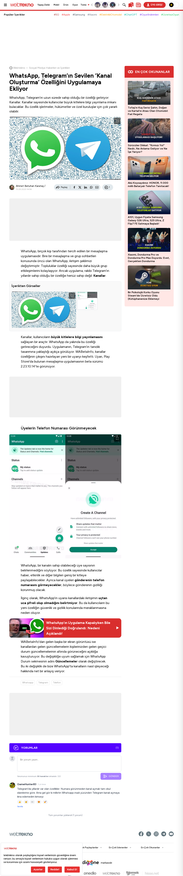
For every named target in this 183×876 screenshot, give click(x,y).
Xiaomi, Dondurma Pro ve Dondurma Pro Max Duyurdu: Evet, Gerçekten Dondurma (149, 258)
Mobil (56, 5)
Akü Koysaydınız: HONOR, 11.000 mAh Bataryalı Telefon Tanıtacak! (148, 184)
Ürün (65, 5)
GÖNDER (111, 776)
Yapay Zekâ (43, 5)
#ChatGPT (130, 14)
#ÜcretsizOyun (170, 14)
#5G (56, 14)
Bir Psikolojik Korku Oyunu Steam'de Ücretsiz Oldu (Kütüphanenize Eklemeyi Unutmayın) (143, 296)
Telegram (43, 682)
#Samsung (79, 14)
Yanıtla (20, 806)
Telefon (57, 682)
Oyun (75, 5)
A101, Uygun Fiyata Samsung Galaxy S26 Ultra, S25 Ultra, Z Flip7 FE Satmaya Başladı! (146, 220)
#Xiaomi (92, 14)
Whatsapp (27, 682)
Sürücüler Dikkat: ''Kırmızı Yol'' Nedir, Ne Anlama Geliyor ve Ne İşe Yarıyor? (147, 148)
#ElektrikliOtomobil (111, 14)
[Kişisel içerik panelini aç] (138, 4)
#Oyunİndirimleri (149, 14)
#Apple (66, 14)
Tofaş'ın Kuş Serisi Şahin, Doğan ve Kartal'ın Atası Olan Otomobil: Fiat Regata (148, 111)
